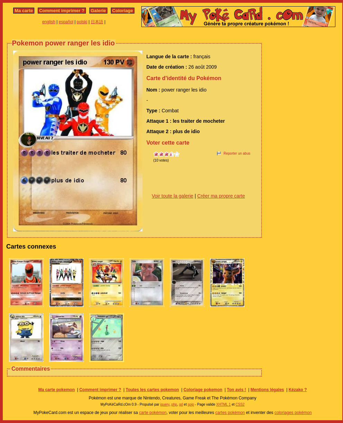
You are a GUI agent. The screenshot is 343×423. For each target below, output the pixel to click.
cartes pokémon (230, 412)
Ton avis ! (236, 389)
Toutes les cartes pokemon (152, 389)
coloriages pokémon (292, 412)
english (48, 21)
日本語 (97, 21)
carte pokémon (152, 412)
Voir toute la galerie (172, 196)
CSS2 (240, 404)
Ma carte (24, 10)
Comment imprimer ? (62, 10)
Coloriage (122, 10)
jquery (164, 404)
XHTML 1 (223, 404)
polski (82, 21)
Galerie (98, 10)
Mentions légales (267, 389)
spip (191, 404)
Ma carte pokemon (56, 389)
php (174, 404)
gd (181, 404)
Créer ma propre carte (221, 196)
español (66, 21)
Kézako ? (298, 389)
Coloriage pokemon (203, 389)
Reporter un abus (236, 153)
